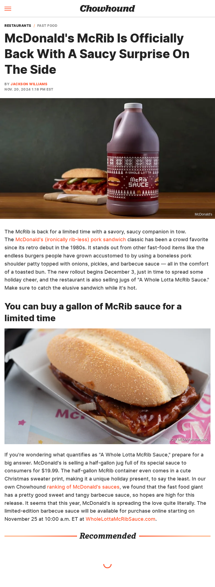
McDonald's (203, 214)
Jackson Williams (29, 84)
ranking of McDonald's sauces (83, 487)
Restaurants (17, 25)
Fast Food (47, 25)
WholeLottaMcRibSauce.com (120, 519)
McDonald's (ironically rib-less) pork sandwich (70, 239)
